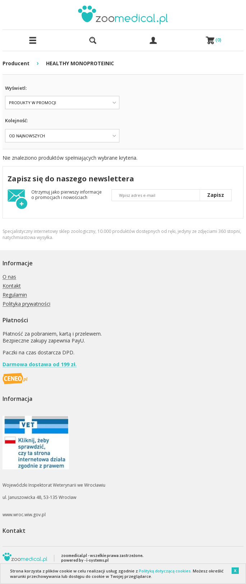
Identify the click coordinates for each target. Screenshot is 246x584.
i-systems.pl (97, 560)
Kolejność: (16, 120)
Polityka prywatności (26, 304)
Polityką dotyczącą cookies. (165, 571)
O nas (9, 277)
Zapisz (215, 194)
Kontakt (12, 286)
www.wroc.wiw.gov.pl (24, 515)
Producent (16, 63)
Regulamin (15, 295)
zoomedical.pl (74, 555)
